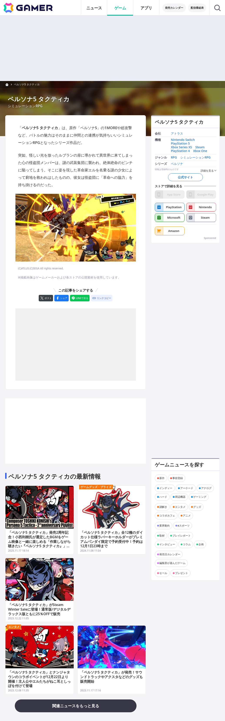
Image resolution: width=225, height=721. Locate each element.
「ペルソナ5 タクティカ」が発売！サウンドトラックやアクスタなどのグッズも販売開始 (111, 677)
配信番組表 (197, 8)
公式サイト (185, 177)
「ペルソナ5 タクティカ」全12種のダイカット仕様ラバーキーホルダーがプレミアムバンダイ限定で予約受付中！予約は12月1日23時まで (111, 539)
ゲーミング (199, 497)
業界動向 (164, 525)
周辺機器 (180, 497)
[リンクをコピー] (101, 298)
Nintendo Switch (183, 140)
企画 (201, 544)
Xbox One (200, 151)
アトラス (177, 133)
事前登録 (177, 478)
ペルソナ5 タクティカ (27, 84)
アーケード (186, 488)
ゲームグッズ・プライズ (96, 487)
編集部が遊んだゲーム (172, 563)
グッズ (197, 507)
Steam (200, 147)
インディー (165, 488)
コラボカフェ (167, 515)
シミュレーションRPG (195, 157)
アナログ (206, 488)
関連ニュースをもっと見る (75, 705)
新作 (162, 478)
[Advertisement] (75, 344)
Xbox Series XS (181, 147)
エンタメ (14, 627)
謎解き (163, 507)
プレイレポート (181, 535)
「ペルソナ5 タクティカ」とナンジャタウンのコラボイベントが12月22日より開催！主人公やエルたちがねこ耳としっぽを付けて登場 (39, 679)
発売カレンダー (174, 8)
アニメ (187, 515)
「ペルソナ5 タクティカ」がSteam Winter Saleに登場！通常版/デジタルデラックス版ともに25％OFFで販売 (39, 609)
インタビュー (167, 544)
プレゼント (181, 573)
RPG (174, 157)
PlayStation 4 (180, 151)
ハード (163, 497)
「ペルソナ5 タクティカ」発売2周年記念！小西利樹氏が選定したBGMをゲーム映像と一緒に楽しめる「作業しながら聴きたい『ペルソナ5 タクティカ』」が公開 (39, 541)
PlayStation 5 (180, 143)
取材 (162, 535)
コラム (187, 544)
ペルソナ (177, 164)
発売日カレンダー (169, 554)
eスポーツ (184, 525)
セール (163, 573)
